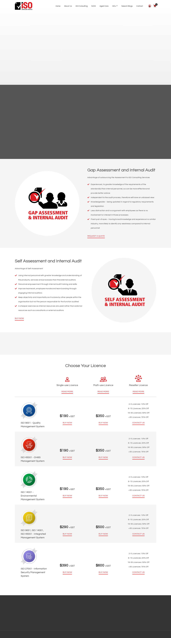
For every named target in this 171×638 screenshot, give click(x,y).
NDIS (93, 6)
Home (58, 6)
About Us (68, 6)
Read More (67, 391)
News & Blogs (127, 6)
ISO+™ (115, 6)
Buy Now (19, 318)
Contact (139, 6)
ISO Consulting (82, 6)
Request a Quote (96, 236)
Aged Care (104, 6)
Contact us (138, 423)
